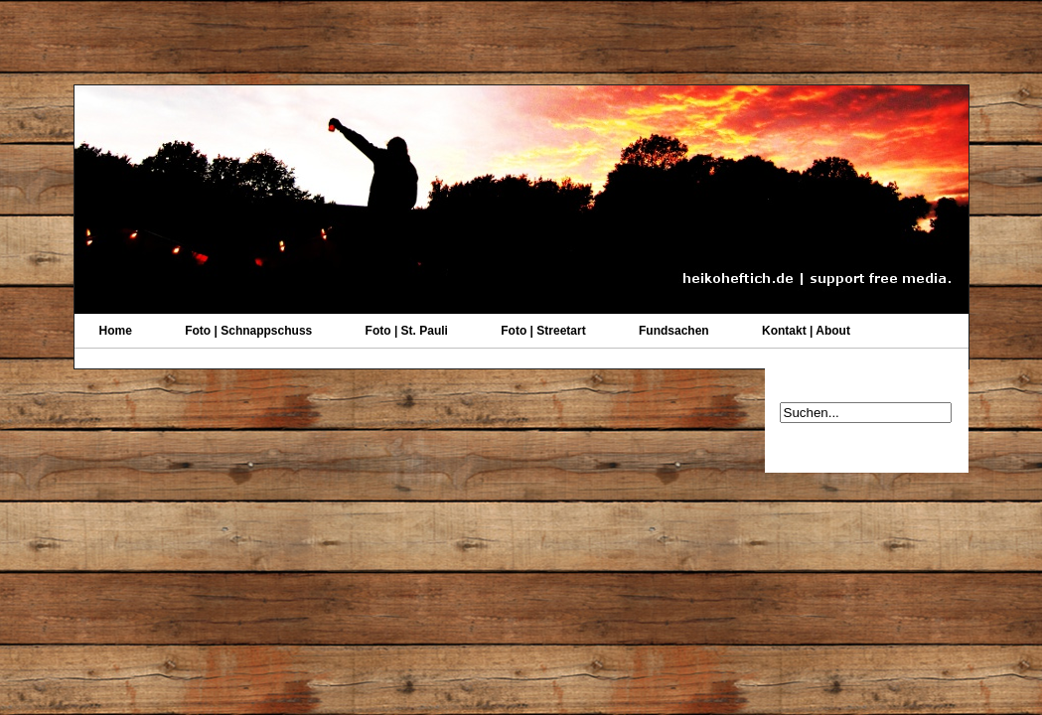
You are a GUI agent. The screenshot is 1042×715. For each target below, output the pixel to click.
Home (115, 331)
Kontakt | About (806, 331)
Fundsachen (674, 331)
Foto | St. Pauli (407, 331)
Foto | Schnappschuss (248, 331)
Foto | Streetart (543, 331)
